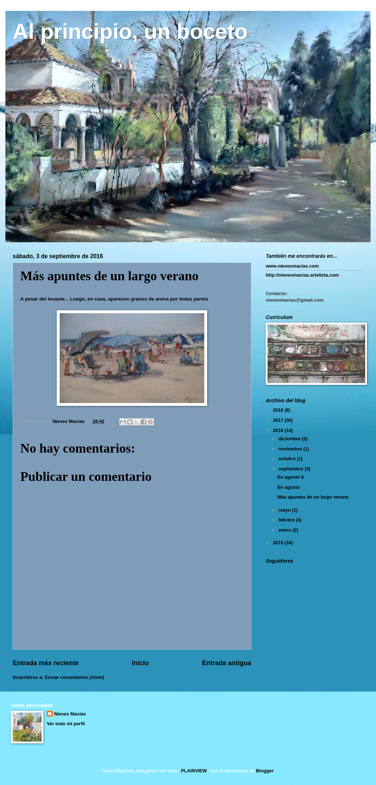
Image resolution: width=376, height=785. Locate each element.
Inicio (140, 663)
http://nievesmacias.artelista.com (302, 275)
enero (285, 530)
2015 (279, 542)
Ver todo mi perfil (66, 723)
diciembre (290, 438)
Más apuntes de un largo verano (313, 497)
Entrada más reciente (45, 663)
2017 (279, 420)
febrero (287, 519)
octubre (287, 458)
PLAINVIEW (194, 770)
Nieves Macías (70, 714)
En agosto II (290, 477)
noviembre (290, 449)
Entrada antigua (226, 663)
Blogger (264, 770)
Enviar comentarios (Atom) (74, 677)
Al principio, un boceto (130, 31)
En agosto (288, 487)
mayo (285, 510)
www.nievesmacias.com (292, 266)
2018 (279, 410)
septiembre (291, 468)
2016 (279, 430)
